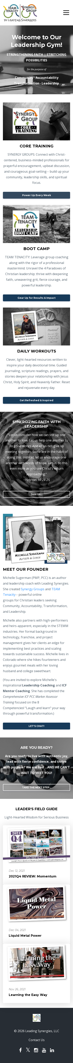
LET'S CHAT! (36, 726)
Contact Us (37, 1040)
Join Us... (36, 494)
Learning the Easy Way (28, 995)
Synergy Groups (32, 589)
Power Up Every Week (36, 195)
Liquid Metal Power (25, 935)
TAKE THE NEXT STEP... (36, 787)
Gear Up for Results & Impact (36, 297)
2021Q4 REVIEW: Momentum (32, 876)
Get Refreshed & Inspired (36, 400)
